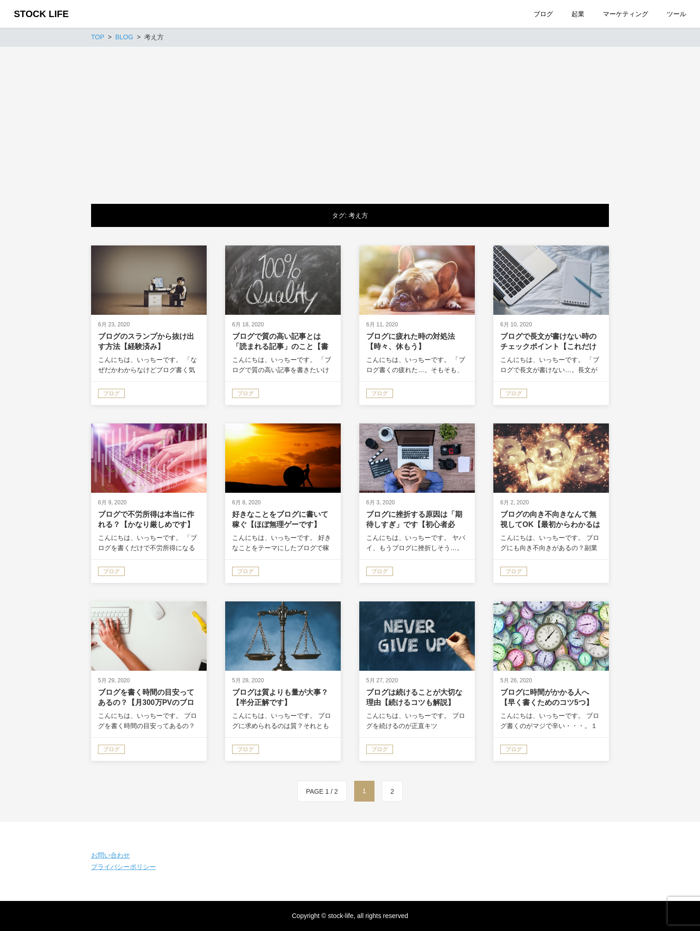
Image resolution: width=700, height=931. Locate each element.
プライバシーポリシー (123, 866)
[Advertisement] (350, 116)
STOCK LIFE (41, 14)
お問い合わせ (110, 855)
